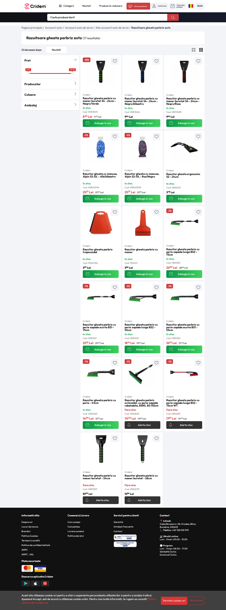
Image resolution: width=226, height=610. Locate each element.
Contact (118, 531)
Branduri (26, 531)
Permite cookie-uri (174, 600)
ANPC (25, 549)
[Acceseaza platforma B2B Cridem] (138, 6)
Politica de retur (76, 535)
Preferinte (196, 600)
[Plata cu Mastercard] (27, 568)
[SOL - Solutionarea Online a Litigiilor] (136, 543)
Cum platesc (74, 526)
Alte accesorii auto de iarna (112, 27)
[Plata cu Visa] (40, 568)
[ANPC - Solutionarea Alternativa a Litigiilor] (136, 536)
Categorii (68, 5)
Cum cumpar (74, 522)
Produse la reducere (110, 5)
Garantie (118, 522)
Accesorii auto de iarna (79, 27)
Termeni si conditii (31, 540)
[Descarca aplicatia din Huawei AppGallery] (45, 583)
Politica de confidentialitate (36, 545)
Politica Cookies (30, 535)
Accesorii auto (53, 27)
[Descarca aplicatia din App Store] (35, 583)
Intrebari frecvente (123, 526)
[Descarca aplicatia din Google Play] (26, 583)
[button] (159, 6)
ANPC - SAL (28, 554)
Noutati (86, 5)
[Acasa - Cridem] (38, 6)
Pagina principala (32, 27)
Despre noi (27, 522)
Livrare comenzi (76, 531)
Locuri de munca (30, 526)
